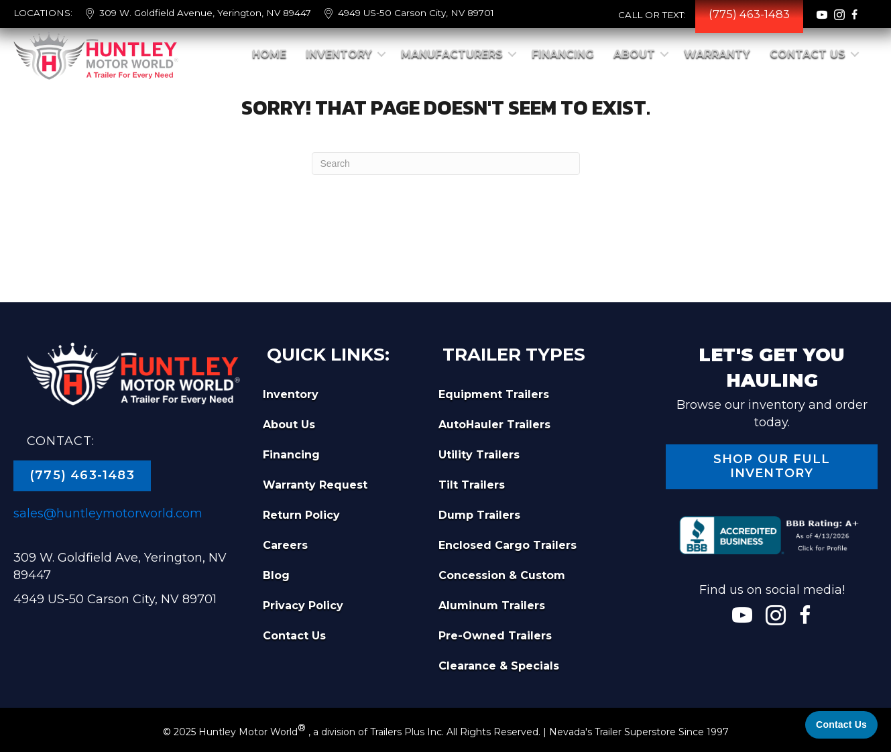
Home (269, 54)
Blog (276, 575)
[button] (381, 54)
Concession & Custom (501, 575)
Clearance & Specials (498, 666)
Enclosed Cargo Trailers (507, 545)
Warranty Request (315, 485)
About (634, 54)
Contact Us (807, 54)
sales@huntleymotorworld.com (107, 513)
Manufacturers (452, 54)
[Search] (446, 163)
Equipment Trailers (493, 394)
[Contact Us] (841, 725)
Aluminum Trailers (491, 605)
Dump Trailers (479, 515)
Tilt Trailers (471, 485)
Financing (563, 54)
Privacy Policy (303, 605)
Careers (285, 545)
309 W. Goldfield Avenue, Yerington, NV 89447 (205, 12)
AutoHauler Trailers (494, 424)
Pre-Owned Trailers (495, 635)
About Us (289, 424)
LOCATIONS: (42, 12)
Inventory (339, 54)
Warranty (717, 54)
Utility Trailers (479, 454)
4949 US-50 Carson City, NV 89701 (416, 12)
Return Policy (301, 515)
